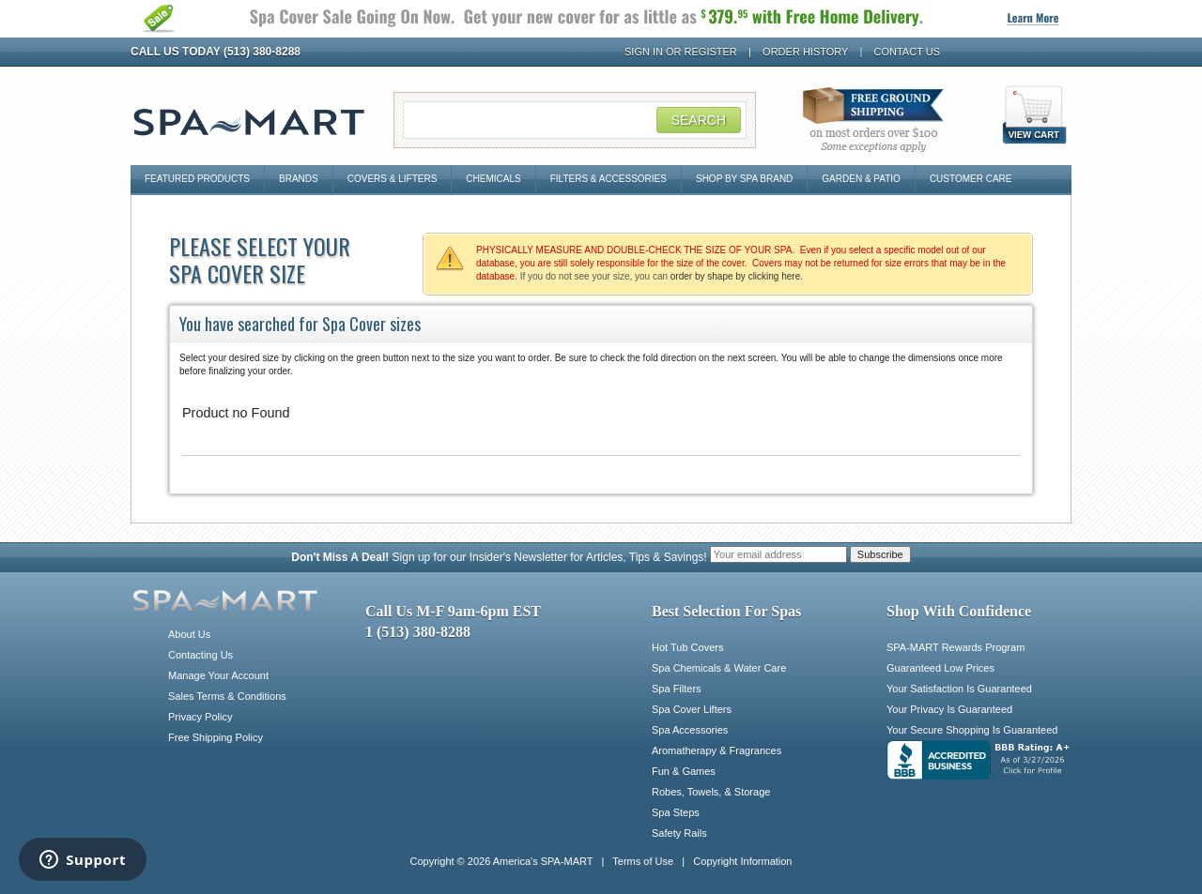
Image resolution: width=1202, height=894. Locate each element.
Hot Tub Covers (687, 647)
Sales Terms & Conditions (227, 696)
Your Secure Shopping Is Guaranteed (971, 729)
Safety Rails (679, 833)
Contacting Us (200, 654)
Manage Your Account (218, 675)
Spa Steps (676, 812)
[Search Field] (575, 120)
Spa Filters (676, 688)
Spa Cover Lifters (692, 709)
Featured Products (197, 179)
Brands (298, 179)
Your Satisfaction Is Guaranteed (959, 688)
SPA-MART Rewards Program (955, 647)
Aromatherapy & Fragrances (716, 750)
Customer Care (971, 179)
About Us (189, 634)
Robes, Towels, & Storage (711, 791)
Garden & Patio (861, 179)
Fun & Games (684, 771)
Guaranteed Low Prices (940, 668)
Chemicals (493, 179)
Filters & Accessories (608, 179)
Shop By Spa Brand (744, 179)
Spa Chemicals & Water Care (719, 668)
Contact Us (907, 51)
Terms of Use (642, 861)
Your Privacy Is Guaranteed (949, 709)
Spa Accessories (690, 729)
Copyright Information (742, 861)
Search (698, 120)
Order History (805, 51)
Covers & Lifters (392, 179)
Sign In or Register (680, 51)
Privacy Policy (200, 716)
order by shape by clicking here (735, 276)
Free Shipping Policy (215, 737)
